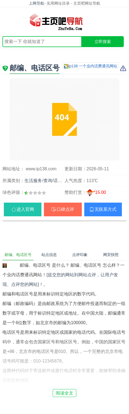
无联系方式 (105, 209)
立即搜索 (102, 41)
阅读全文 (64, 393)
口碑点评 (65, 209)
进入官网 (25, 209)
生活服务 (33, 180)
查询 (47, 180)
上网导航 (36, 3)
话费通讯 (62, 180)
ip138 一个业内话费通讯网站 (92, 66)
